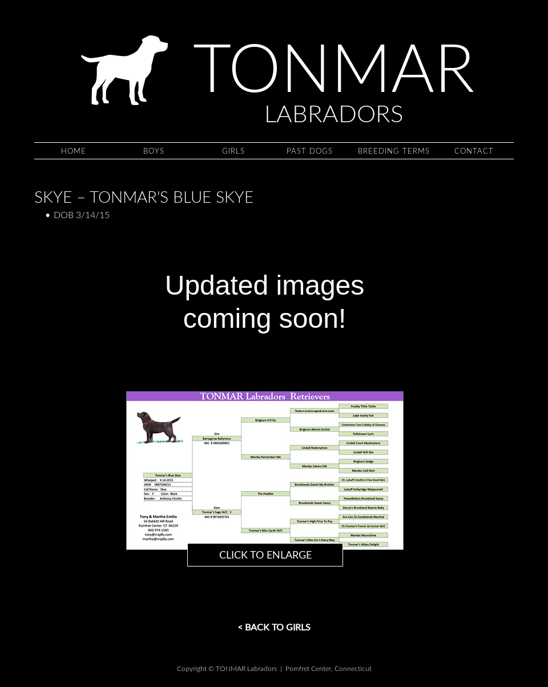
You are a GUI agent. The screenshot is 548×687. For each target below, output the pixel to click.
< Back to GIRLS (274, 627)
